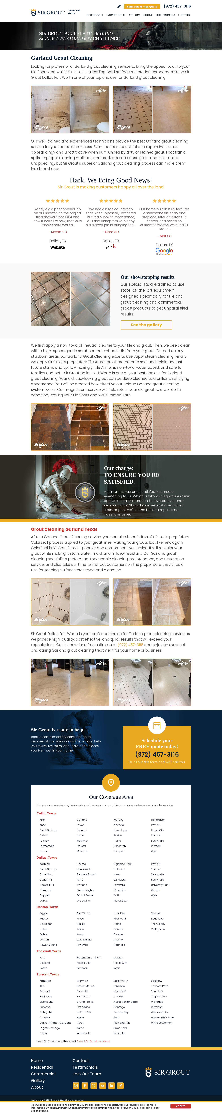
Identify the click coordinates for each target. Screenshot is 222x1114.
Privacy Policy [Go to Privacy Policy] (137, 1104)
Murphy (118, 819)
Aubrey (44, 918)
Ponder (118, 929)
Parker (118, 835)
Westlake (157, 1007)
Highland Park (123, 864)
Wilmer (155, 890)
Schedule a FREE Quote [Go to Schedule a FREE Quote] (142, 6)
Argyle (44, 913)
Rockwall (82, 968)
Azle (42, 986)
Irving (117, 874)
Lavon (80, 825)
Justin (80, 929)
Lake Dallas (84, 939)
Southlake (157, 918)
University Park (160, 885)
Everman (82, 981)
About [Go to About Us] (147, 15)
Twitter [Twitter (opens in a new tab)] (93, 1085)
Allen (42, 819)
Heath (43, 968)
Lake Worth (121, 981)
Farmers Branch (87, 874)
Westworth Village (162, 1017)
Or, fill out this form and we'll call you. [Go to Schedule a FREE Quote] (157, 762)
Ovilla (117, 895)
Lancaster (120, 879)
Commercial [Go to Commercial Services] (116, 15)
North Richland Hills (126, 1002)
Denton (44, 939)
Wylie (154, 851)
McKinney (82, 840)
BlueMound (47, 1002)
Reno (117, 1017)
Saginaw (156, 981)
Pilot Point (120, 918)
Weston (156, 846)
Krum (80, 934)
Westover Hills (159, 1012)
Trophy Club (159, 996)
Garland (82, 819)
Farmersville (47, 846)
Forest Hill (82, 991)
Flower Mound (48, 945)
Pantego (119, 1007)
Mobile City (83, 963)
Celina (43, 835)
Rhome (118, 939)
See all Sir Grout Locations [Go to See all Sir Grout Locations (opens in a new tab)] (93, 1041)
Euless (43, 1033)
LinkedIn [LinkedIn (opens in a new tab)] (111, 1085)
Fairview (45, 840)
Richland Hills (122, 1022)
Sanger (155, 913)
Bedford (45, 991)
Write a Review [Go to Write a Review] (119, 6)
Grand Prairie (85, 895)
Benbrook (46, 996)
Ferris (80, 879)
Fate (42, 957)
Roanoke (119, 945)
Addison (45, 864)
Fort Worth (83, 913)
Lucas (80, 835)
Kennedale (83, 1033)
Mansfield (120, 991)
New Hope (120, 830)
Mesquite (82, 851)
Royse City (157, 830)
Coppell (45, 895)
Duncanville (84, 869)
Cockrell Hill (47, 885)
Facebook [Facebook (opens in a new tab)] (85, 1085)
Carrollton (46, 874)
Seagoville (157, 874)
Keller (80, 1028)
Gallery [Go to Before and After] (134, 15)
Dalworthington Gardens (55, 1022)
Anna (43, 825)
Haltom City (84, 1012)
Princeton (120, 846)
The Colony (158, 924)
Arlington (45, 981)
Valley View (158, 929)
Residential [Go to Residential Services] (95, 15)
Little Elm (119, 913)
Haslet (81, 924)
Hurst (80, 1022)
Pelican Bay (121, 1012)
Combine (45, 890)
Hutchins (119, 869)
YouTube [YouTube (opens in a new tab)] (102, 1085)
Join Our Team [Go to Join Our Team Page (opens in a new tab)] (87, 1074)
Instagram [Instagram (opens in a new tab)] (76, 1085)
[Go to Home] (56, 12)
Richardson (158, 819)
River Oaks (120, 1028)
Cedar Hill (46, 879)
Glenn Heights (85, 890)
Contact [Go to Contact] (184, 15)
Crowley (45, 1017)
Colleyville (46, 1012)
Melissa (81, 846)
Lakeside (119, 986)
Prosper (119, 851)
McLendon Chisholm (89, 957)
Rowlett (156, 825)
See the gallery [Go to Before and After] (146, 325)
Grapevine (83, 900)
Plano (117, 840)
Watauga (157, 1002)
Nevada (119, 825)
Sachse (155, 835)
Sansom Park (159, 986)
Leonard (82, 830)
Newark (118, 996)
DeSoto (81, 864)
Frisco (43, 851)
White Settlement (161, 1022)
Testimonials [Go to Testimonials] (165, 15)
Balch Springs (48, 830)
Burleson (45, 1007)
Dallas (43, 900)
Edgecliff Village (50, 1028)
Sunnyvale (157, 840)
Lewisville (119, 885)
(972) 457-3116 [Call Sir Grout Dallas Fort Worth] (177, 6)
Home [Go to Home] (37, 1060)
